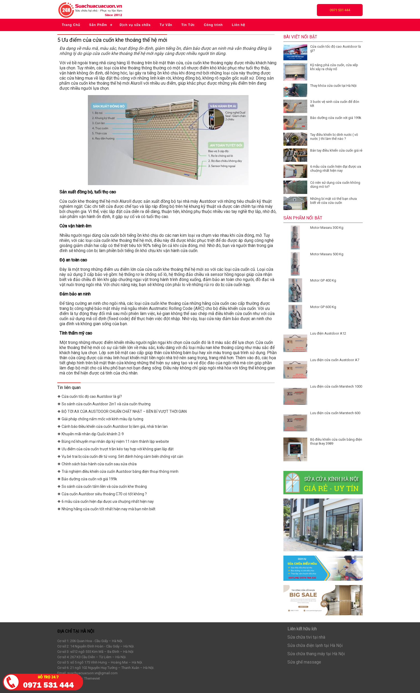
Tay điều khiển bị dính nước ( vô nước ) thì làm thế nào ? (334, 137)
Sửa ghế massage (304, 662)
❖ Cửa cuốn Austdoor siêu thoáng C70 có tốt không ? (102, 494)
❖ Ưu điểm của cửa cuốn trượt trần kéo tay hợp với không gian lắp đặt (115, 449)
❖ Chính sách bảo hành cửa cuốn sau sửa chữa (97, 464)
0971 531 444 (340, 10)
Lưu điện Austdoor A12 (328, 333)
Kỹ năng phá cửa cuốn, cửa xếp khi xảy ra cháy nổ (334, 67)
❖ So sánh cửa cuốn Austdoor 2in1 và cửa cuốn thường (104, 404)
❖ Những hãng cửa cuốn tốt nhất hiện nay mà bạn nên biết (106, 509)
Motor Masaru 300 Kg (326, 228)
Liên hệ (238, 25)
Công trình (213, 25)
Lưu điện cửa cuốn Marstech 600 (335, 413)
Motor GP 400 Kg (323, 280)
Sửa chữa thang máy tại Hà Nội (316, 653)
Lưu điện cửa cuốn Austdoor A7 (334, 360)
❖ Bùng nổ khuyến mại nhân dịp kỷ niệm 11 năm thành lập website (113, 441)
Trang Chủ (71, 25)
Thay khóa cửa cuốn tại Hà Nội (333, 86)
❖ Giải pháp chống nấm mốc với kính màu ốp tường (100, 419)
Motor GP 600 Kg (323, 307)
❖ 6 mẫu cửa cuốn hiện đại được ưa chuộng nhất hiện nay (105, 501)
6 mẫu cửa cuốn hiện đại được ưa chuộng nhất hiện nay (335, 168)
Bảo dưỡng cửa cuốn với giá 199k (335, 118)
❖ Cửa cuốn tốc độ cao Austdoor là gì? (89, 396)
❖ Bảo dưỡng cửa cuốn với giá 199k (87, 479)
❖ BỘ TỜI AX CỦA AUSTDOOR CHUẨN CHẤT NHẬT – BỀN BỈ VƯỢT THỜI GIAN (122, 411)
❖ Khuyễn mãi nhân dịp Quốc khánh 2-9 (90, 434)
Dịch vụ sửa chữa (135, 25)
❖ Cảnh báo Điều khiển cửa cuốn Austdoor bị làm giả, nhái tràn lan (112, 426)
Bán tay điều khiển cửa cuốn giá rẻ (336, 150)
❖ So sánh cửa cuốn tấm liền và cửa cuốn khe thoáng (102, 486)
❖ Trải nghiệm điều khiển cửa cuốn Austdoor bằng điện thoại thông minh (117, 471)
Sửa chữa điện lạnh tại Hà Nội (315, 645)
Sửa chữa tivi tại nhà (306, 637)
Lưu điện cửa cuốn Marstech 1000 (336, 386)
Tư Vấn (166, 25)
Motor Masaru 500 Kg (326, 254)
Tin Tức (188, 25)
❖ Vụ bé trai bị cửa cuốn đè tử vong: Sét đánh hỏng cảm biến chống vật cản (120, 456)
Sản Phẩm (98, 25)
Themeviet (92, 678)
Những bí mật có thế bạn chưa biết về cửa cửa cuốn (333, 201)
